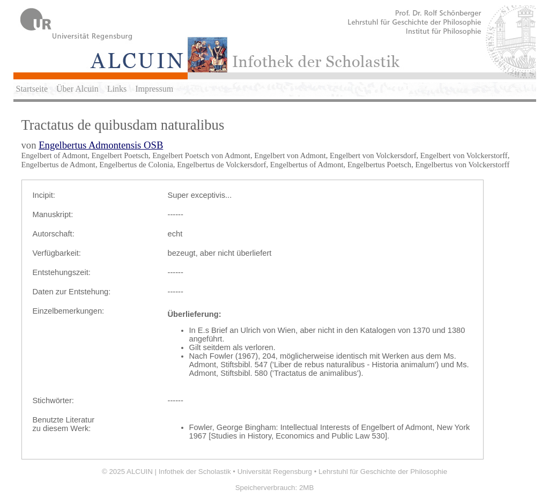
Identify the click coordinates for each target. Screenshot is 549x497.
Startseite (32, 88)
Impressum (154, 88)
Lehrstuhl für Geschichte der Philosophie (382, 472)
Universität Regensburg (275, 472)
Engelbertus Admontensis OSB (101, 145)
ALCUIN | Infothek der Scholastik (179, 472)
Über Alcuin (77, 88)
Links (117, 88)
